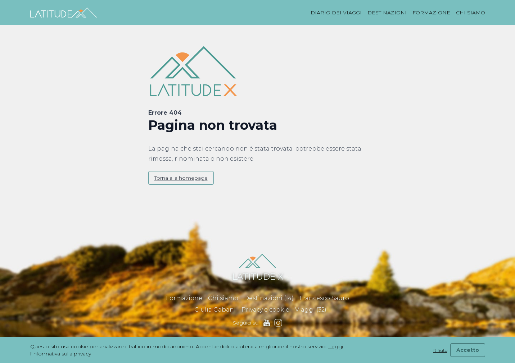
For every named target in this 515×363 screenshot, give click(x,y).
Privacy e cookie (265, 309)
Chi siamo (470, 12)
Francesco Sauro (324, 298)
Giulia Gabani (215, 309)
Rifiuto (440, 350)
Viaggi (310, 309)
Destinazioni (387, 12)
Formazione (431, 12)
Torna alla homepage (181, 178)
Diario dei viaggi (336, 12)
